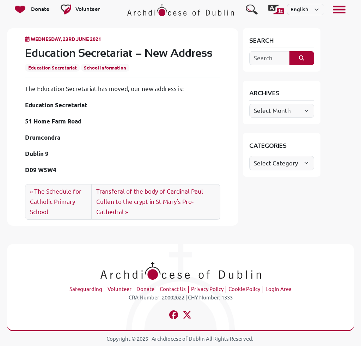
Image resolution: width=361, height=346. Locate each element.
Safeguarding (85, 289)
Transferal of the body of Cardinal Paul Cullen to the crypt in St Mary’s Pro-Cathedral (149, 201)
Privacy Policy (207, 289)
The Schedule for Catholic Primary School (55, 201)
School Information (105, 67)
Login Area (278, 289)
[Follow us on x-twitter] (187, 315)
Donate (145, 289)
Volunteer (119, 289)
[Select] (305, 9)
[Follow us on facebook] (174, 315)
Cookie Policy (244, 289)
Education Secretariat (52, 67)
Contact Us (173, 289)
